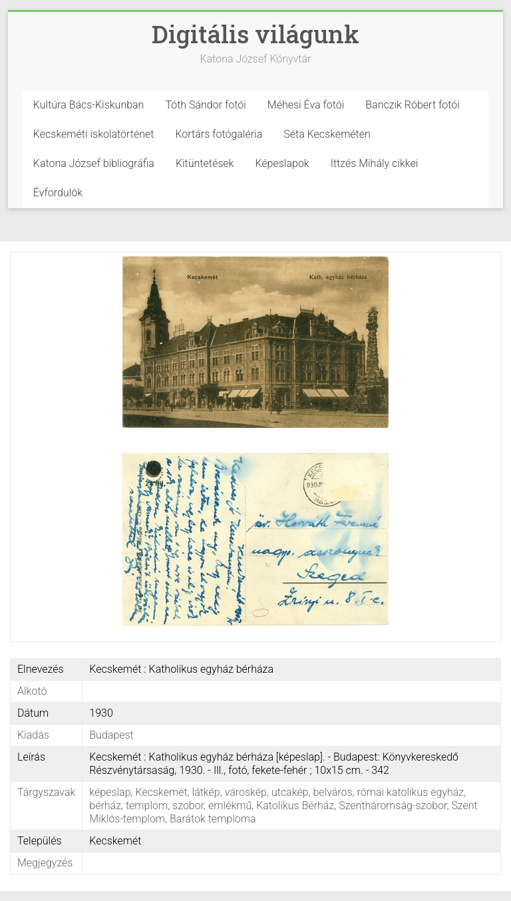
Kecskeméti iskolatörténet (93, 134)
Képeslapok (282, 163)
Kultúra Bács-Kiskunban (88, 104)
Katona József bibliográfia (93, 163)
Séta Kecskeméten (327, 134)
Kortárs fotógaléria (218, 134)
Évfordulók (58, 192)
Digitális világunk (255, 34)
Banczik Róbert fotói (412, 104)
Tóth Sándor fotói (205, 104)
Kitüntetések (205, 163)
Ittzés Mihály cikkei (375, 163)
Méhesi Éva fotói (306, 104)
